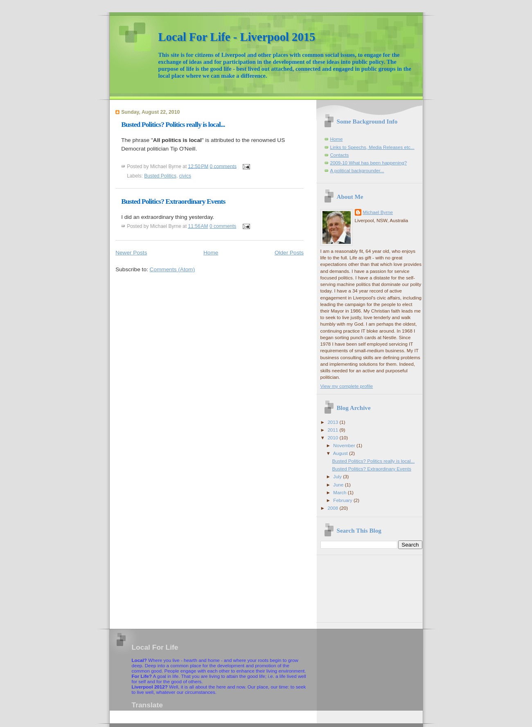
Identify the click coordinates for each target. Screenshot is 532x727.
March (340, 492)
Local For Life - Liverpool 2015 (237, 36)
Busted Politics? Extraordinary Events (173, 201)
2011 (333, 429)
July (338, 476)
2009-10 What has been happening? (368, 162)
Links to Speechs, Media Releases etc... (372, 147)
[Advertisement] (357, 586)
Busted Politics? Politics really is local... (173, 124)
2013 (333, 422)
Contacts (339, 155)
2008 (333, 508)
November (344, 445)
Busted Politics (160, 176)
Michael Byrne (378, 212)
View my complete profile (346, 386)
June (339, 484)
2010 (333, 437)
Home (210, 253)
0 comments (223, 166)
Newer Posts (131, 253)
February (343, 500)
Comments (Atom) (172, 269)
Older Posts (289, 253)
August (341, 453)
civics (185, 176)
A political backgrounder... (357, 170)
